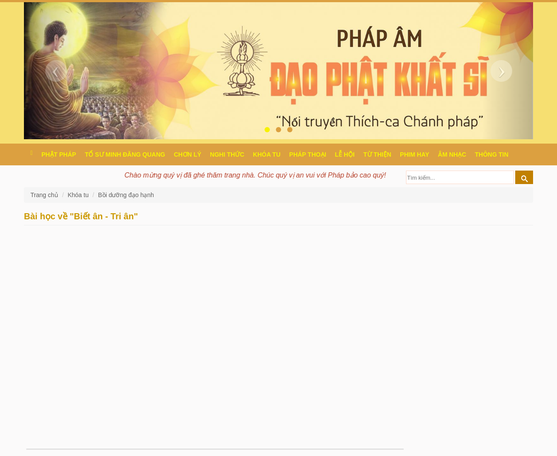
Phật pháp (58, 154)
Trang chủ (45, 194)
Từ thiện (377, 154)
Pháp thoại (307, 154)
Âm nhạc (452, 154)
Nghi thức (227, 154)
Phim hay (414, 154)
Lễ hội (345, 154)
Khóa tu (266, 154)
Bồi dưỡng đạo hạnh (126, 194)
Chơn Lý (187, 154)
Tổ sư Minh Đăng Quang (125, 154)
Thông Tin (491, 154)
